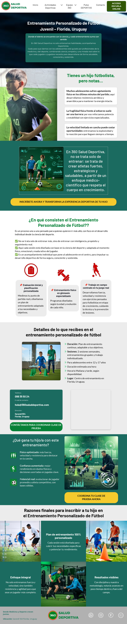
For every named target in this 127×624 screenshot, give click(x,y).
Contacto (100, 5)
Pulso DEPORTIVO (86, 6)
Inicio (35, 5)
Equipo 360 (71, 6)
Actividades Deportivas (54, 6)
